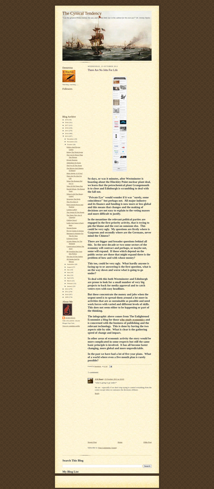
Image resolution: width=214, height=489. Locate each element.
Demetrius (70, 318)
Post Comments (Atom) (107, 448)
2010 (67, 294)
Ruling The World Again (75, 152)
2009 (67, 297)
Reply (97, 393)
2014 (67, 133)
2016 (67, 128)
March (69, 281)
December (70, 139)
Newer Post (92, 442)
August (69, 267)
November (70, 142)
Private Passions (72, 160)
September (71, 264)
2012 (67, 289)
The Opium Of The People (75, 212)
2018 (67, 122)
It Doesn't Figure (72, 238)
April (69, 278)
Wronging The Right (73, 199)
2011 (67, 291)
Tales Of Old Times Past (75, 186)
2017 (67, 125)
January (70, 286)
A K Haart (99, 379)
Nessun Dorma (72, 228)
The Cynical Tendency (82, 13)
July (68, 270)
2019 (67, 120)
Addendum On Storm (74, 163)
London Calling (72, 210)
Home (120, 442)
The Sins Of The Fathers (75, 256)
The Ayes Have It (72, 202)
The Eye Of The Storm (74, 165)
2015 (67, 131)
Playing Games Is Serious (75, 231)
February (70, 283)
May (68, 275)
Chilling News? (72, 220)
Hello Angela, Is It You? (75, 173)
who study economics (132, 319)
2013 (67, 136)
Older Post (147, 442)
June (68, 272)
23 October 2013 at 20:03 (114, 379)
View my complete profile (71, 326)
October (70, 144)
